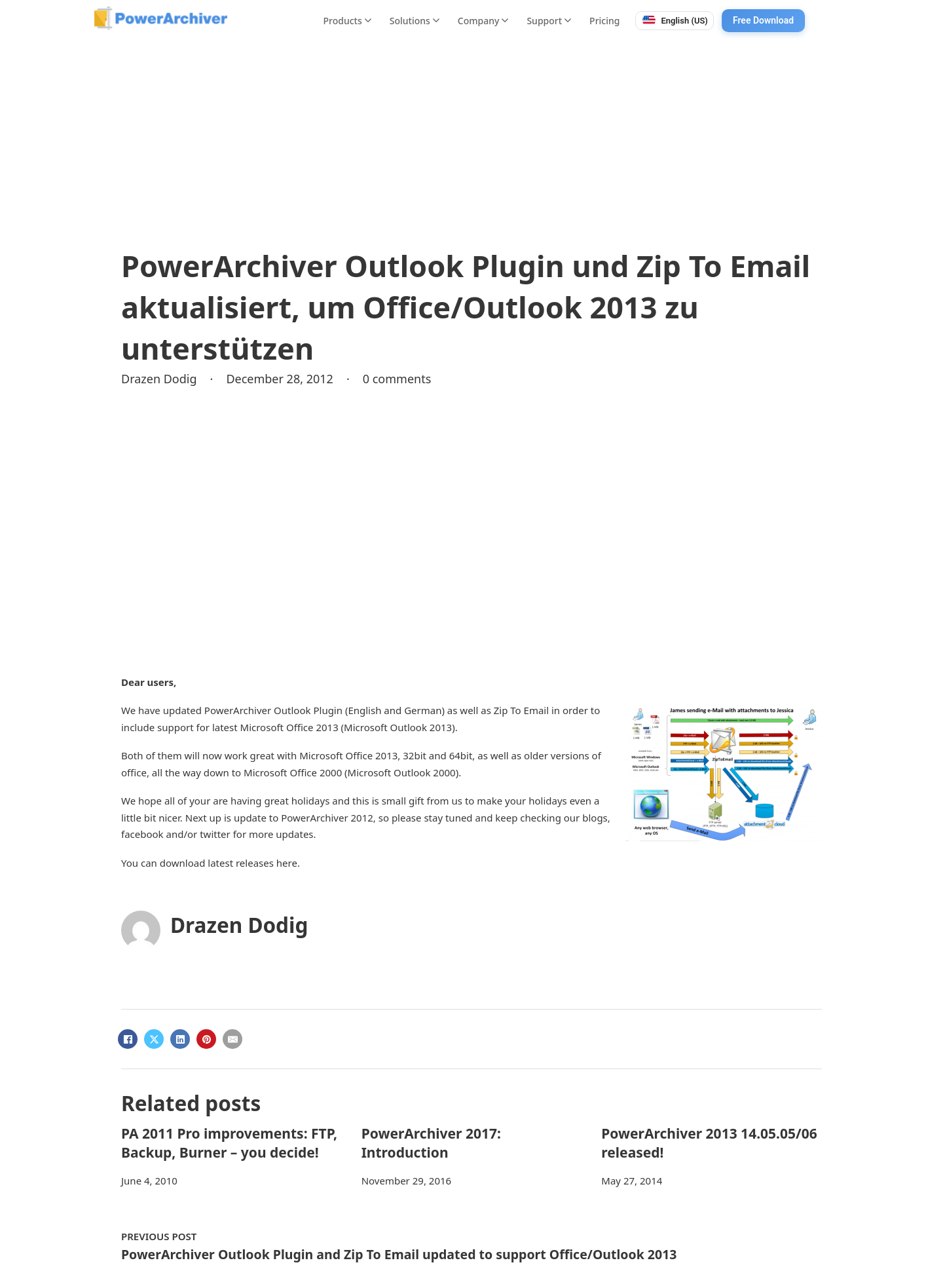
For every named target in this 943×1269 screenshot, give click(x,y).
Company (483, 20)
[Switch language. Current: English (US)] (674, 20)
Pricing (604, 20)
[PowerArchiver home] (160, 18)
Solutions (414, 20)
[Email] (232, 1039)
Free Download (763, 20)
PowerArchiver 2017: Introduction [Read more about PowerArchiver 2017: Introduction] (431, 1143)
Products (347, 20)
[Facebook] (128, 1039)
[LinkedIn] (180, 1039)
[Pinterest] (206, 1039)
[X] (154, 1039)
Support (549, 20)
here (286, 862)
